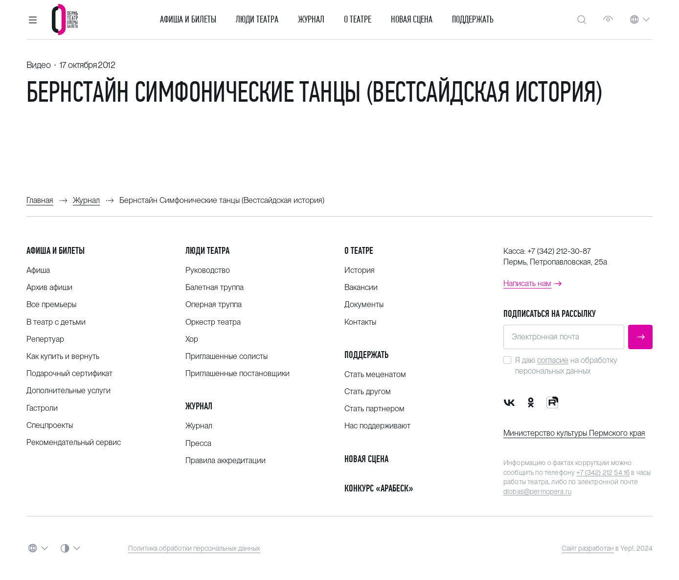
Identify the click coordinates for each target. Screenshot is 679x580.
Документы (364, 304)
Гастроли (42, 408)
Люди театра (257, 19)
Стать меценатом (375, 374)
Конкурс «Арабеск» (378, 488)
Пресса (198, 443)
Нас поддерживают (377, 425)
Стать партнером (374, 408)
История (359, 270)
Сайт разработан (588, 548)
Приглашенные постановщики (237, 373)
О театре (357, 19)
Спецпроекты (49, 425)
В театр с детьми (56, 322)
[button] (33, 19)
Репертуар (45, 339)
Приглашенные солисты (226, 356)
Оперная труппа (213, 304)
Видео (38, 65)
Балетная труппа (214, 287)
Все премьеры (51, 304)
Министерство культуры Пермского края (574, 433)
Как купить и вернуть (62, 356)
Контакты (360, 322)
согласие (552, 360)
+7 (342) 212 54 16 (603, 472)
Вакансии (361, 287)
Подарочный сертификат (69, 373)
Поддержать (473, 19)
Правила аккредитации (225, 460)
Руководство (207, 270)
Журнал (311, 19)
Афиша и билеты (188, 19)
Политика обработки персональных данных (194, 548)
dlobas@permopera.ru (537, 491)
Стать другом (367, 391)
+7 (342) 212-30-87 (559, 251)
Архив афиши (49, 287)
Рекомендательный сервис (73, 442)
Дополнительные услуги (68, 390)
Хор (191, 339)
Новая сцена (411, 19)
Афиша (38, 270)
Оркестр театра (213, 322)
